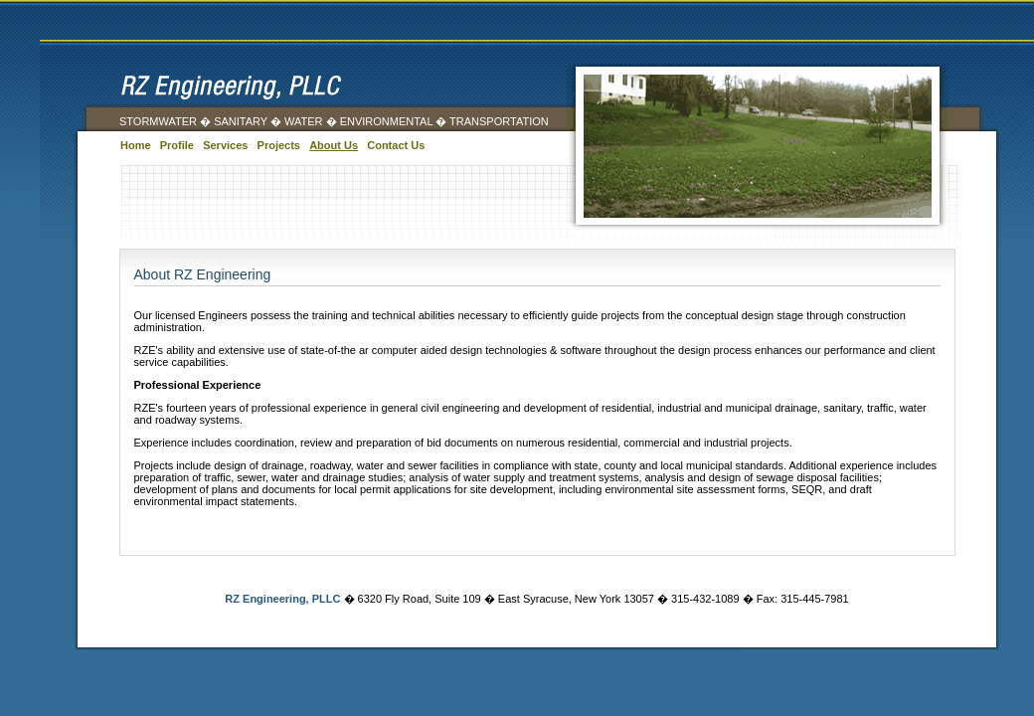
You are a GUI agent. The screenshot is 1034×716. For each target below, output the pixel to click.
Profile (177, 145)
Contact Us (396, 145)
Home (135, 145)
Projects (279, 145)
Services (225, 145)
